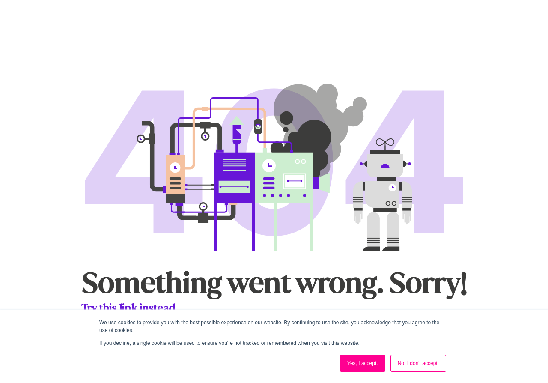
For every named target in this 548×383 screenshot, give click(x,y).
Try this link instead (128, 308)
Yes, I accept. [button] (362, 363)
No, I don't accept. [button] (418, 363)
